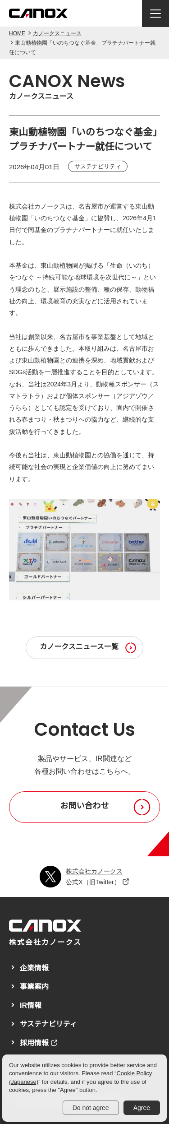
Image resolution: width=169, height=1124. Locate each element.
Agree (141, 1107)
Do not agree (91, 1107)
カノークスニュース (57, 33)
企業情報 (34, 968)
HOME (17, 33)
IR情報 (30, 1005)
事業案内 (34, 986)
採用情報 (34, 1043)
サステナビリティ (48, 1024)
